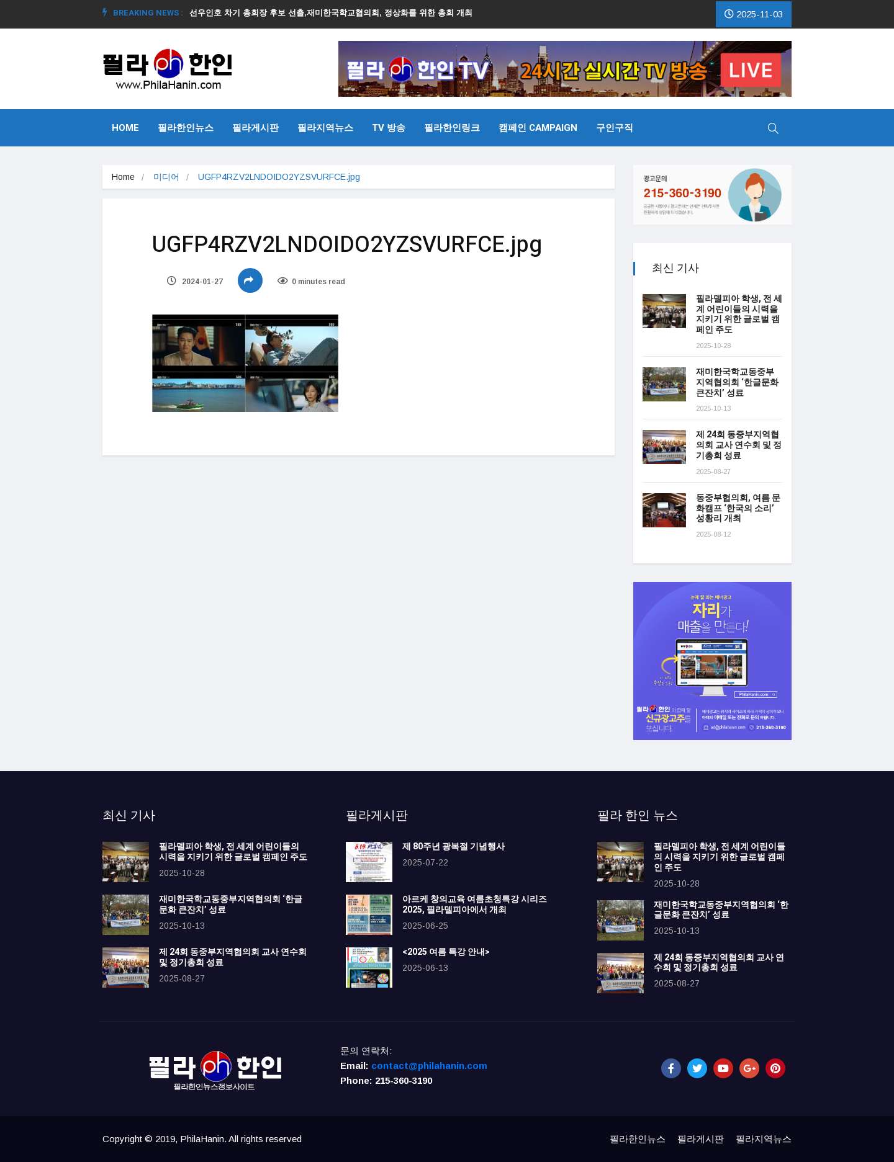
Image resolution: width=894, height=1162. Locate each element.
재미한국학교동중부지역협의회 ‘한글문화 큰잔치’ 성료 (737, 382)
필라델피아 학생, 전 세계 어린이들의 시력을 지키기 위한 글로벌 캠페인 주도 (739, 314)
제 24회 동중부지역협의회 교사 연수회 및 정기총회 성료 (739, 445)
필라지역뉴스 (325, 128)
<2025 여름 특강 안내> (446, 952)
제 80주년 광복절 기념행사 (455, 846)
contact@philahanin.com (429, 1065)
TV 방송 (388, 128)
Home (125, 128)
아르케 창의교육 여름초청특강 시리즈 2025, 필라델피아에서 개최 (474, 904)
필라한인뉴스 (186, 128)
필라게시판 (255, 128)
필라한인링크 (452, 128)
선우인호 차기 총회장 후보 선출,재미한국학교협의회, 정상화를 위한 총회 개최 (335, 12)
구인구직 (614, 128)
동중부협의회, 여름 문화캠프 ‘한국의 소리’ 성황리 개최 (738, 508)
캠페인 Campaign (538, 128)
